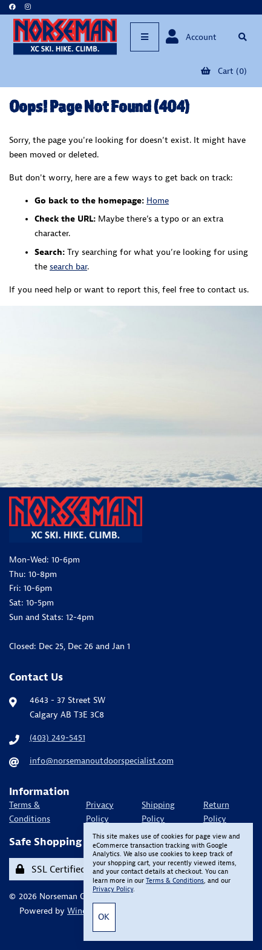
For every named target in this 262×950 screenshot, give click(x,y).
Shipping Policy (158, 812)
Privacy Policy (100, 812)
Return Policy (216, 812)
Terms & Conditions (29, 812)
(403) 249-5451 (57, 737)
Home (157, 200)
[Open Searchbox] (242, 37)
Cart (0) (224, 71)
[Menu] (144, 36)
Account (191, 37)
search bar (68, 266)
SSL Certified (51, 868)
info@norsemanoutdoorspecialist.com (102, 760)
